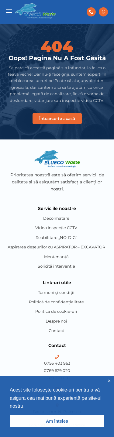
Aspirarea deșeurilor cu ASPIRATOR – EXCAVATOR (56, 246)
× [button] (109, 381)
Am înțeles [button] (57, 421)
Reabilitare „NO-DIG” (56, 237)
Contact (56, 330)
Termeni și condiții (56, 292)
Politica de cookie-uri (56, 311)
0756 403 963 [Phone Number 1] (57, 363)
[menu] (9, 12)
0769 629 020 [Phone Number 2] (57, 370)
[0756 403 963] (91, 11)
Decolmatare (56, 218)
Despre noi (56, 321)
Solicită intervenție (56, 266)
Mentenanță (56, 256)
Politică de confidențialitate (56, 301)
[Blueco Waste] (35, 11)
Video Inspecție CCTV (56, 227)
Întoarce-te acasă (57, 118)
